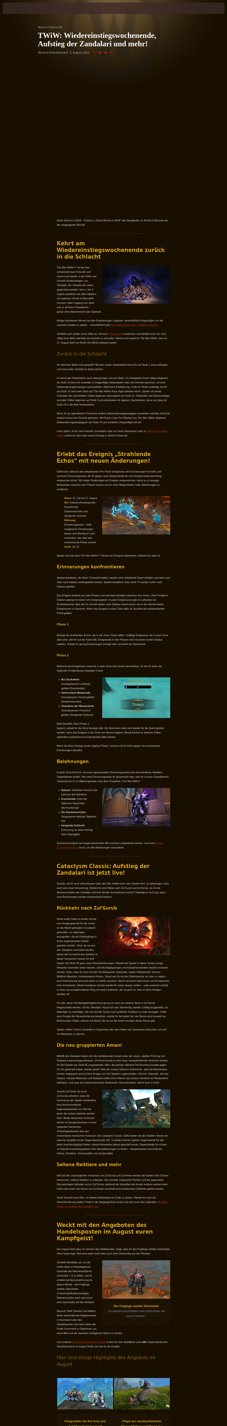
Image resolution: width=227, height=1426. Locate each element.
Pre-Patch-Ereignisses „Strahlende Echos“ (134, 176)
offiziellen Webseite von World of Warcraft (89, 1311)
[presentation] (14, 8)
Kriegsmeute (115, 185)
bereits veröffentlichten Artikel (88, 1193)
